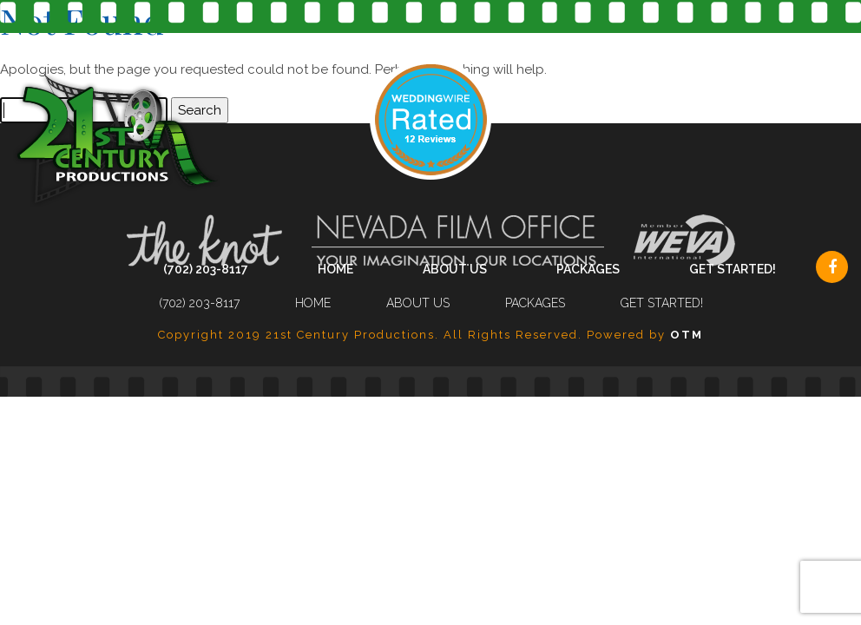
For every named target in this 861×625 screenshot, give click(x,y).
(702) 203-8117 (205, 269)
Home (335, 269)
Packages (588, 269)
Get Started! (732, 269)
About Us (455, 269)
